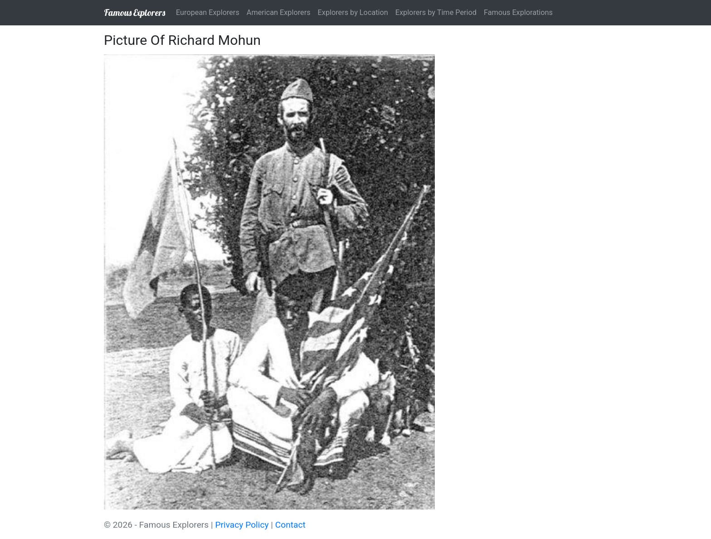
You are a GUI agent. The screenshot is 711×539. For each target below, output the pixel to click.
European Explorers (207, 12)
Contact (290, 525)
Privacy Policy (241, 525)
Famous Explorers (134, 12)
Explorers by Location (353, 12)
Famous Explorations (518, 12)
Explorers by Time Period (436, 12)
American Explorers (279, 12)
